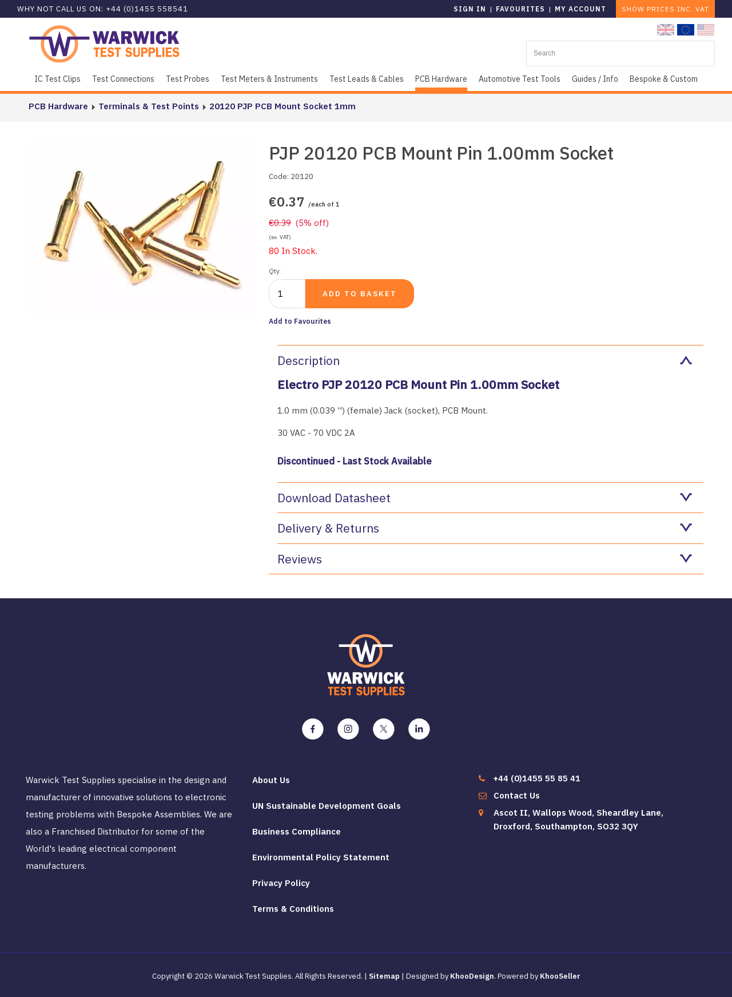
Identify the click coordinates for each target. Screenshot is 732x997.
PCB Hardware (441, 79)
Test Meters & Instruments (269, 79)
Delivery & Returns (484, 528)
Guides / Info (595, 79)
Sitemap (384, 976)
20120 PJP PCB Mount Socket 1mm (282, 106)
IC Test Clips (57, 79)
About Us (271, 779)
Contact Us (517, 795)
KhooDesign (472, 976)
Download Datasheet (484, 498)
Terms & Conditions (293, 908)
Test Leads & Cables (366, 79)
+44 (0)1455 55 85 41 (536, 778)
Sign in (469, 9)
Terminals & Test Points (148, 106)
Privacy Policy (281, 882)
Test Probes (187, 79)
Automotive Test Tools (519, 79)
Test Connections (123, 79)
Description (484, 360)
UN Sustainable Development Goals (326, 805)
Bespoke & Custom (664, 79)
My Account (580, 9)
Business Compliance (296, 831)
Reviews (484, 559)
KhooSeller (560, 976)
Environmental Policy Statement (320, 857)
